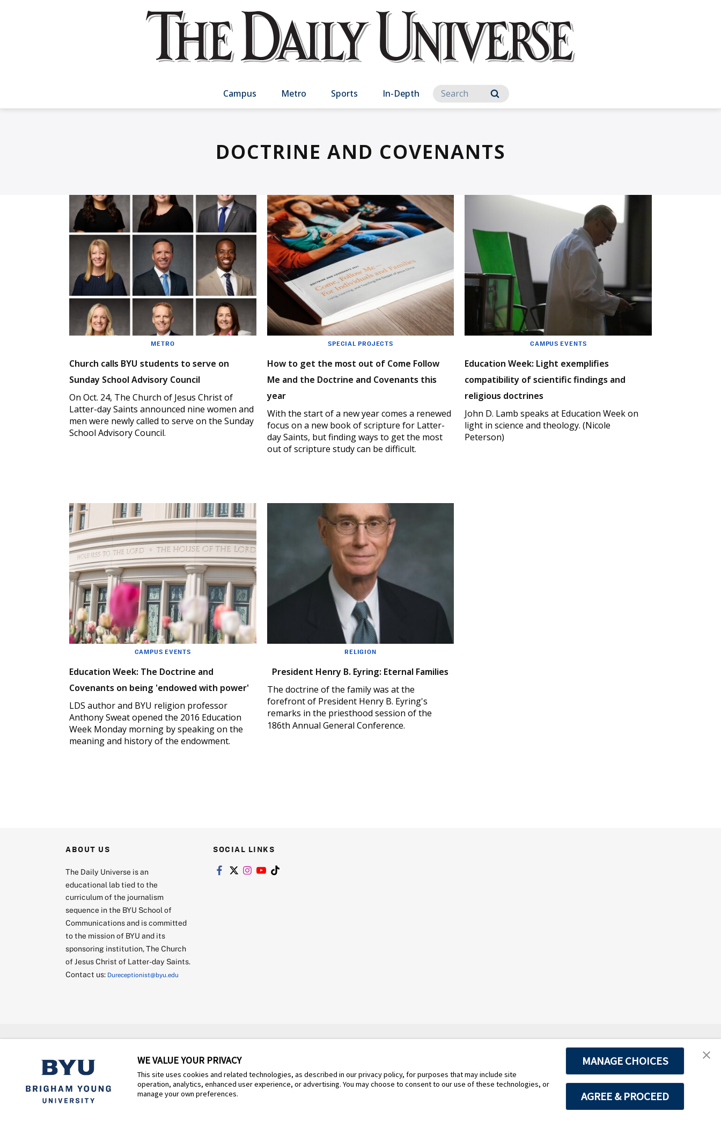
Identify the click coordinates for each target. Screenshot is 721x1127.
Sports (344, 93)
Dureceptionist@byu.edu (108, 1019)
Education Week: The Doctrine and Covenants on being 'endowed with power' (158, 702)
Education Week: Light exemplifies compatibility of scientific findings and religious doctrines (553, 386)
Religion (360, 667)
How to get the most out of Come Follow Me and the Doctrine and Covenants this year (357, 386)
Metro (293, 93)
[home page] (360, 48)
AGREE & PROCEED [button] (625, 1096)
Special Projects (360, 343)
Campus (239, 93)
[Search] (471, 93)
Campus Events (558, 343)
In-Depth (401, 93)
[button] (703, 1058)
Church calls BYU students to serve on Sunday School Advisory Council (161, 378)
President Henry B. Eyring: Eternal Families (349, 694)
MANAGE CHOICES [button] (625, 1060)
